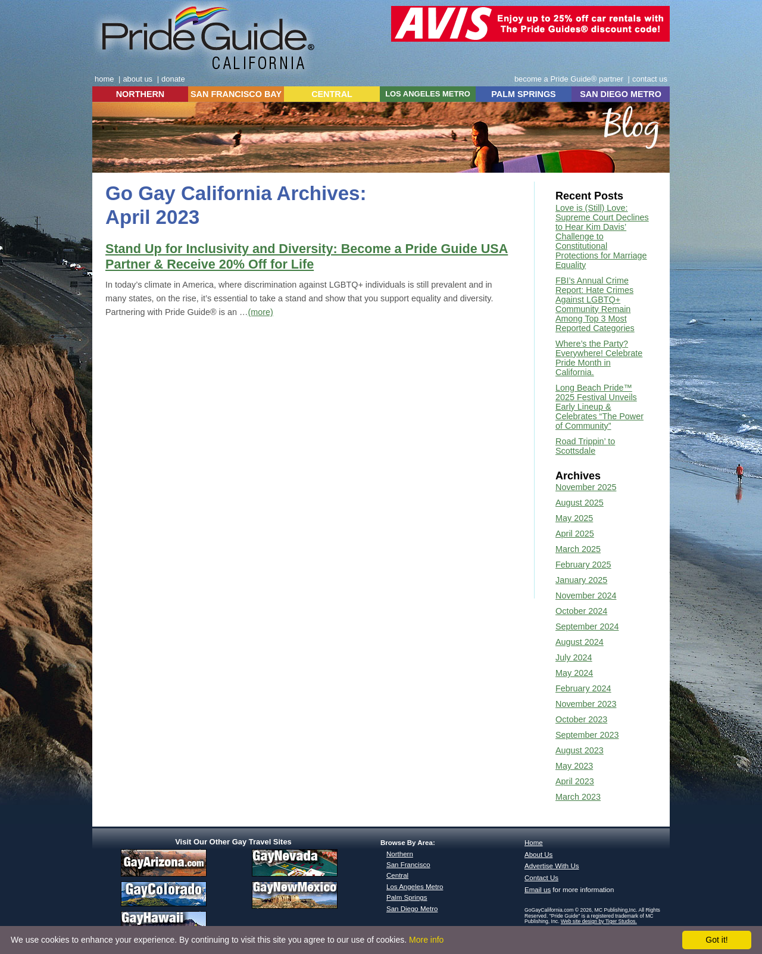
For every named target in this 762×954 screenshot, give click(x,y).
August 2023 (579, 750)
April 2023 (574, 781)
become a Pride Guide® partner (568, 78)
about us (137, 78)
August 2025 (579, 502)
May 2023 (574, 766)
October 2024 (581, 611)
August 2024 (579, 642)
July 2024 (573, 657)
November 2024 (585, 595)
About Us (538, 854)
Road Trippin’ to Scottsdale (585, 446)
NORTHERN (140, 94)
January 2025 (581, 580)
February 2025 (583, 564)
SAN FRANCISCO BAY (236, 94)
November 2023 (585, 704)
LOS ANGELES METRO (427, 93)
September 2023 (587, 735)
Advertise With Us (551, 865)
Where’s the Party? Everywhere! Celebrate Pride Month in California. (598, 358)
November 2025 (585, 487)
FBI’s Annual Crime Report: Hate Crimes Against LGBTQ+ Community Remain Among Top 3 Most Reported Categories (595, 304)
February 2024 (583, 688)
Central (397, 875)
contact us (649, 78)
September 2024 (587, 626)
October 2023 (581, 719)
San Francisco (408, 864)
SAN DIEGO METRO (620, 94)
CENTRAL (331, 94)
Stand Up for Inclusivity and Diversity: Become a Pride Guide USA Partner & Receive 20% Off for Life (306, 256)
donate (173, 78)
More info (426, 939)
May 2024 (574, 673)
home (104, 78)
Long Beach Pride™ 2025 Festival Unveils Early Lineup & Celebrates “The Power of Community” (599, 407)
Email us (537, 889)
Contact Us (541, 877)
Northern (399, 854)
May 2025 (574, 518)
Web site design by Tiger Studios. (599, 921)
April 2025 (574, 533)
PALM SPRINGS (523, 94)
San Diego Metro (412, 908)
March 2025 (578, 549)
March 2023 (578, 797)
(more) (260, 312)
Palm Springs (406, 897)
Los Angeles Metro (414, 886)
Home (533, 842)
